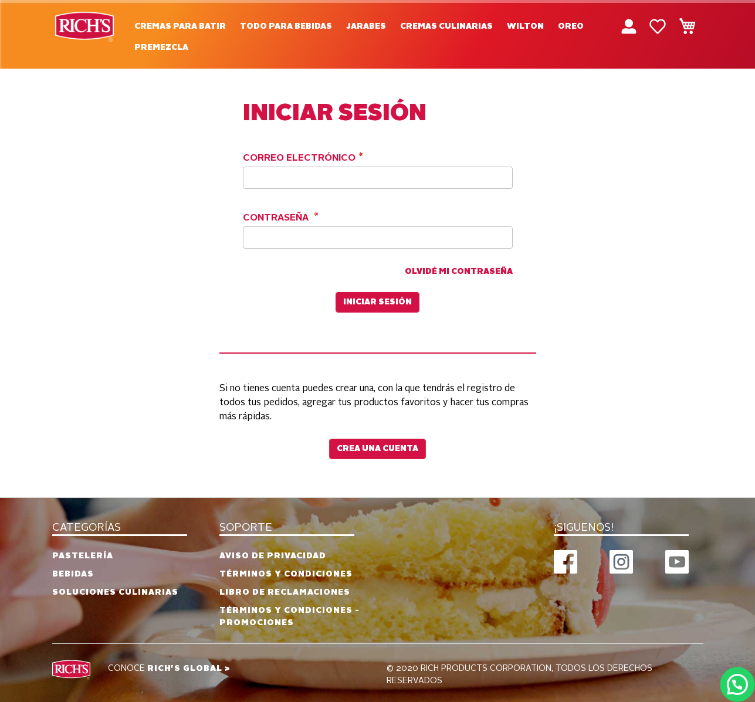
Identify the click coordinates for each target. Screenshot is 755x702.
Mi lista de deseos (657, 26)
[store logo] (84, 27)
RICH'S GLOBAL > (189, 668)
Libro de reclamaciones (284, 592)
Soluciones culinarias (115, 592)
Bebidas (73, 574)
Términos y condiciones (286, 574)
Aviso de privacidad (272, 556)
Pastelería (82, 556)
